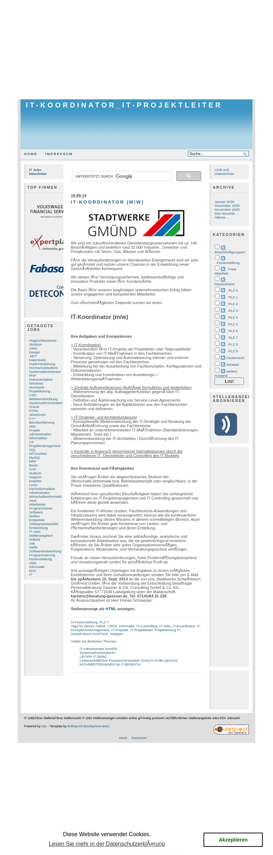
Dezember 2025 (227, 206)
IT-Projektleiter (141, 630)
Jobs (33, 563)
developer (37, 387)
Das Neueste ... (226, 213)
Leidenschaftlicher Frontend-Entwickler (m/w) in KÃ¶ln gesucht (129, 660)
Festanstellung (40, 559)
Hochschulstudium (43, 368)
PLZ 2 (233, 304)
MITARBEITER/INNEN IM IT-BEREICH (110, 664)
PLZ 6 (233, 331)
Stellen (34, 516)
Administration (40, 434)
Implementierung (42, 364)
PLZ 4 (233, 317)
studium (35, 473)
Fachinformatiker (42, 489)
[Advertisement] (136, 49)
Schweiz (232, 364)
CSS (32, 395)
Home (31, 154)
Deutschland (224, 284)
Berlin (33, 465)
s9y (43, 726)
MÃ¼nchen (38, 454)
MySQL (35, 457)
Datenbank (37, 360)
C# (31, 442)
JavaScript (37, 415)
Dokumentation (41, 379)
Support (35, 477)
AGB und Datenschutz (224, 172)
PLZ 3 (233, 311)
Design (34, 352)
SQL (32, 450)
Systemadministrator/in (98, 653)
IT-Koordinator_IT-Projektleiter (124, 105)
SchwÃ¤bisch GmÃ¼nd (89, 634)
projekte (35, 481)
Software (36, 512)
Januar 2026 (224, 202)
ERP (32, 461)
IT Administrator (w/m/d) (98, 649)
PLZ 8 (233, 344)
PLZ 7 (103, 622)
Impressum (59, 154)
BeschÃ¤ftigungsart (229, 252)
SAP (32, 469)
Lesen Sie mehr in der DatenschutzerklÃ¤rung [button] (107, 844)
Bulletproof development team (88, 726)
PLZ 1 (233, 297)
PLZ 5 (233, 324)
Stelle (33, 547)
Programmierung (42, 555)
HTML (34, 411)
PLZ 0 (233, 290)
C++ (32, 418)
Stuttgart (116, 634)
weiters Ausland (225, 373)
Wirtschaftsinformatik (45, 496)
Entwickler (37, 520)
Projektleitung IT (167, 630)
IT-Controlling (146, 626)
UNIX (33, 348)
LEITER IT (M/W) (93, 656)
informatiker (38, 438)
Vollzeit (34, 539)
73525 (112, 626)
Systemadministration (46, 403)
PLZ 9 (233, 351)
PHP (32, 375)
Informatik (37, 567)
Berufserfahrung (41, 422)
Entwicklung (38, 528)
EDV (32, 571)
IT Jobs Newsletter (38, 172)
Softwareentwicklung (45, 551)
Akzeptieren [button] (233, 840)
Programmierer (40, 508)
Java (33, 500)
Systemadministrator (45, 372)
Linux (33, 485)
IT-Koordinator (184, 626)
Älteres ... (221, 217)
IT (30, 575)
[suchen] (121, 176)
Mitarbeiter (37, 504)
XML (32, 426)
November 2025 (227, 209)
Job (32, 543)
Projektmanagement (45, 446)
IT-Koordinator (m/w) (107, 202)
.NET (33, 356)
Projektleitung (39, 391)
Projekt (34, 430)
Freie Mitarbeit (225, 271)
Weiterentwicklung (43, 399)
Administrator (39, 493)
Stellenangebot (40, 535)
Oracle (34, 407)
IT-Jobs (35, 532)
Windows (36, 383)
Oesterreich (235, 358)
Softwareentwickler (43, 524)
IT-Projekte (119, 630)
